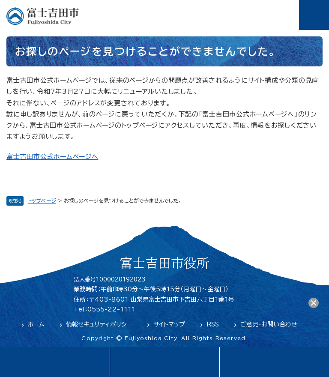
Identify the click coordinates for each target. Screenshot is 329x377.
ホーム (36, 324)
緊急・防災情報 (164, 362)
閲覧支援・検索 (274, 362)
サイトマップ (169, 324)
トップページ (42, 200)
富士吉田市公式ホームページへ (52, 156)
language (55, 362)
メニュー (314, 15)
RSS (212, 324)
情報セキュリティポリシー (99, 324)
